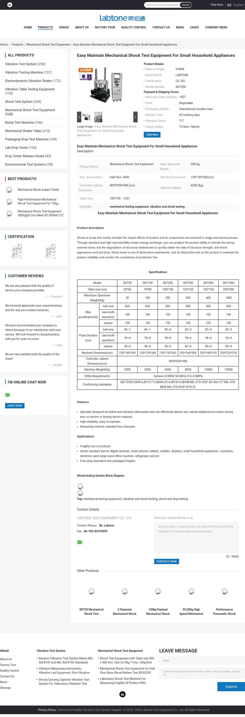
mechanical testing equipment (102, 499)
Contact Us (161, 27)
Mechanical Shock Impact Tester (38, 189)
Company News (216, 27)
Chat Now (217, 4)
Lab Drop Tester (16, 148)
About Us (82, 27)
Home (28, 27)
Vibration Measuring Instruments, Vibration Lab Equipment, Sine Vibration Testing (64, 671)
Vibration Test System (21, 64)
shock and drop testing (173, 499)
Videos (64, 27)
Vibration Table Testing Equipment (30, 89)
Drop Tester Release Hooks (24, 156)
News (180, 27)
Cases (194, 27)
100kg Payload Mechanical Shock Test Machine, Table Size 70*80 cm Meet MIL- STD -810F (158, 612)
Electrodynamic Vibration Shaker (28, 81)
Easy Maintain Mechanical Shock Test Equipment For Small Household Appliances (107, 131)
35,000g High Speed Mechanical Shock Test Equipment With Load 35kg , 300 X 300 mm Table (191, 612)
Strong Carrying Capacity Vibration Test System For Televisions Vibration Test (64, 681)
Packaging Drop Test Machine (26, 139)
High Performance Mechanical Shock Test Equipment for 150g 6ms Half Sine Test (38, 203)
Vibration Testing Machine (24, 72)
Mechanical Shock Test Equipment (48, 44)
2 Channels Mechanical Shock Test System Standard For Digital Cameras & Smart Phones (124, 612)
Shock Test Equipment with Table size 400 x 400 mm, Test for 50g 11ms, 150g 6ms (127, 660)
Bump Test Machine (19, 122)
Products (45, 27)
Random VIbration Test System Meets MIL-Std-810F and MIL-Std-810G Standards (66, 660)
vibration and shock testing (140, 499)
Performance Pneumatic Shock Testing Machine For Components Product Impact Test (224, 612)
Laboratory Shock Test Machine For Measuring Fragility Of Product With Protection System (123, 681)
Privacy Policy (47, 709)
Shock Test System (19, 102)
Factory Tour (105, 27)
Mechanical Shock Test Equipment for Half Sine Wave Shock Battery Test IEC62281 (127, 670)
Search (186, 4)
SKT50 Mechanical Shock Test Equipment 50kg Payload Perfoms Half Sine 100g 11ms (91, 612)
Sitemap (5, 687)
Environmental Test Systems (25, 164)
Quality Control (134, 27)
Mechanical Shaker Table (23, 131)
